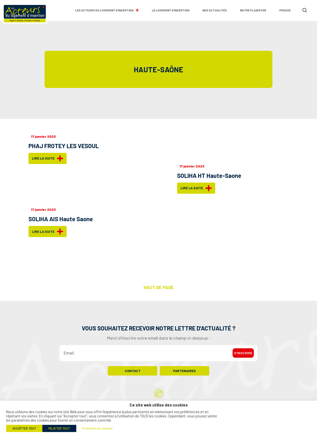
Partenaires (184, 374)
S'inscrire (243, 356)
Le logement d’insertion (170, 10)
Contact (132, 374)
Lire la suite (47, 158)
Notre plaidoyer (253, 10)
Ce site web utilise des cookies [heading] (159, 405)
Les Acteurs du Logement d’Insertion (107, 10)
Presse (285, 10)
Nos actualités (214, 10)
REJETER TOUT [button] (59, 428)
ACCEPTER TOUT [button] (24, 428)
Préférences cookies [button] (97, 428)
